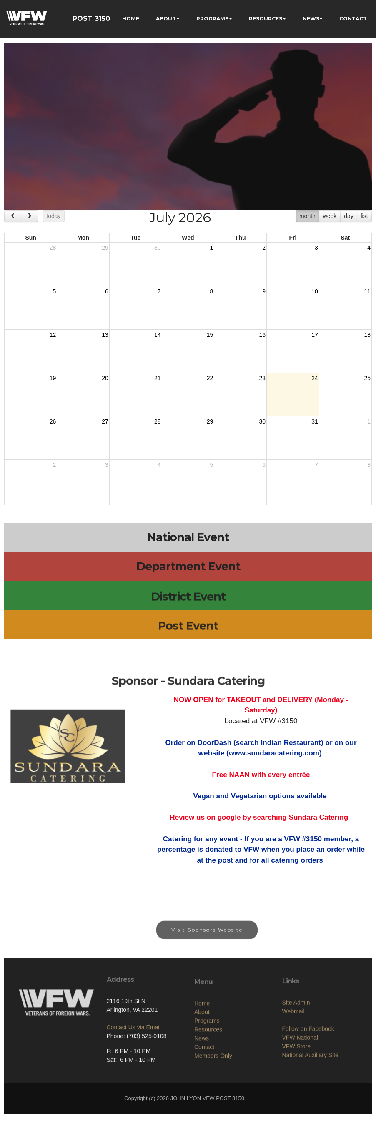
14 (157, 334)
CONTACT (353, 18)
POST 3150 (91, 19)
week (330, 216)
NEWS (311, 18)
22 (210, 378)
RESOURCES (265, 18)
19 (53, 378)
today (53, 216)
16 (262, 334)
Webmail (293, 1041)
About (202, 1046)
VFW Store (296, 1076)
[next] (29, 216)
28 (53, 247)
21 (157, 378)
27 (105, 421)
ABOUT (166, 18)
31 (314, 421)
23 (262, 378)
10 (314, 291)
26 (53, 421)
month (307, 216)
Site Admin (296, 1033)
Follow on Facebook (308, 1059)
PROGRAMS (212, 18)
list (364, 216)
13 (105, 334)
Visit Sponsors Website (207, 936)
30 (157, 247)
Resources (208, 1063)
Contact (204, 1081)
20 (105, 378)
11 (367, 291)
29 (105, 247)
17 (314, 334)
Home (202, 1037)
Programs (207, 1054)
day (348, 216)
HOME (130, 18)
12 (53, 334)
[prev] (12, 216)
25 (367, 378)
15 (210, 334)
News (201, 1072)
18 (367, 334)
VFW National (300, 1068)
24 (314, 378)
